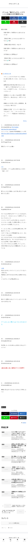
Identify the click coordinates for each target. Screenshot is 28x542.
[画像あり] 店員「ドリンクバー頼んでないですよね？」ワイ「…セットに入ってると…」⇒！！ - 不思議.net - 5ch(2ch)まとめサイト (15, 112)
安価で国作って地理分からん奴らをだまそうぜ (14, 33)
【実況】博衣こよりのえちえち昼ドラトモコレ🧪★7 (14, 59)
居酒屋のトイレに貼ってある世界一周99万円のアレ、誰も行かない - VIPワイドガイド (15, 97)
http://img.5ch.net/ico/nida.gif (8, 129)
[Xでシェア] (5, 18)
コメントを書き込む (14, 523)
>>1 (2, 166)
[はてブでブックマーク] (22, 18)
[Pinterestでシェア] (14, 22)
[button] (22, 22)
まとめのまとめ (7, 73)
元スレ (25, 120)
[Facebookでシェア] (14, 18)
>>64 (2, 268)
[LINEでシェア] (5, 22)
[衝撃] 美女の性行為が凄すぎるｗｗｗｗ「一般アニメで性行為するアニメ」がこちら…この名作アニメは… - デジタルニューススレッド (15, 88)
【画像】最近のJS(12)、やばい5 (12, 44)
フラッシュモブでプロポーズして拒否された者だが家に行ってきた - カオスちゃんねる (15, 79)
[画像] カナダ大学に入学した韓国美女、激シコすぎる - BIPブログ (15, 104)
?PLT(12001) (15, 127)
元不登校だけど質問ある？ (11, 54)
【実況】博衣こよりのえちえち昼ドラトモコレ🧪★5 (14, 39)
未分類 (4, 407)
